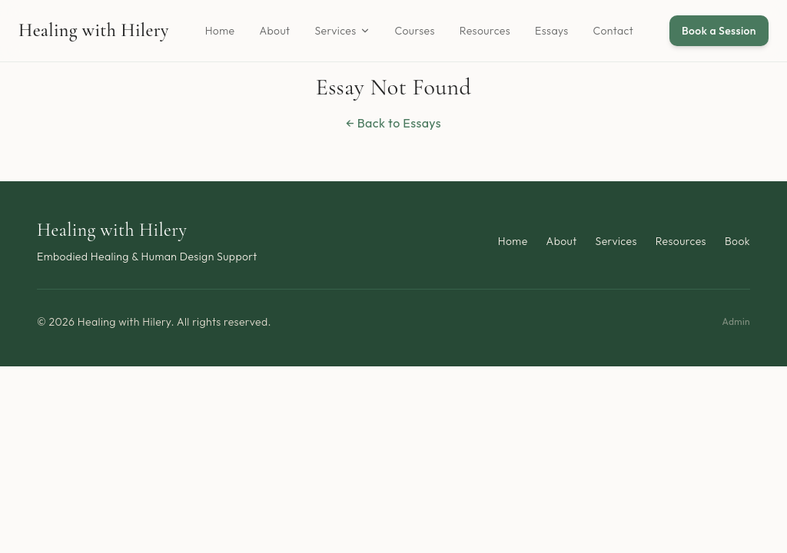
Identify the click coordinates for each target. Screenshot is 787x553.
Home (220, 31)
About (274, 31)
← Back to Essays (393, 123)
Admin (736, 321)
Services (342, 31)
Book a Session (719, 31)
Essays (552, 31)
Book (737, 241)
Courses (415, 31)
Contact (613, 31)
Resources (485, 31)
